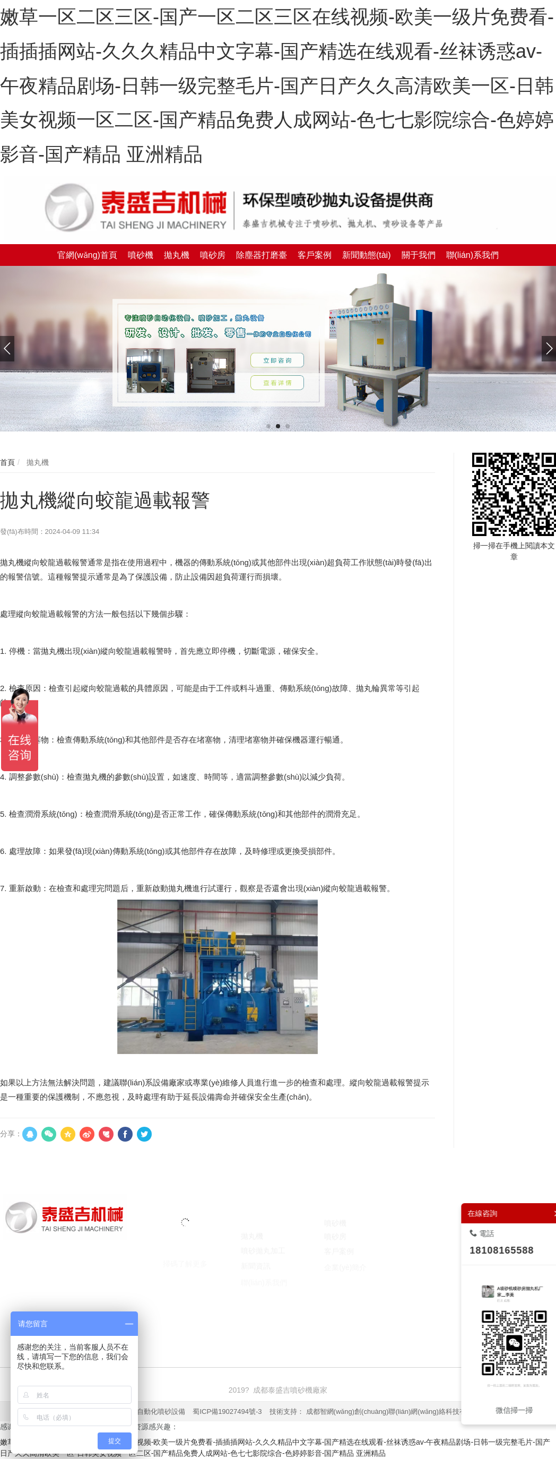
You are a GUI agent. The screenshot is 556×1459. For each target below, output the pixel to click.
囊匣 (383, 1312)
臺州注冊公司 (300, 1312)
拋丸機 (36, 462)
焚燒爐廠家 (221, 1312)
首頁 (7, 462)
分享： (11, 1133)
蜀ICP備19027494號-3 (227, 1411)
